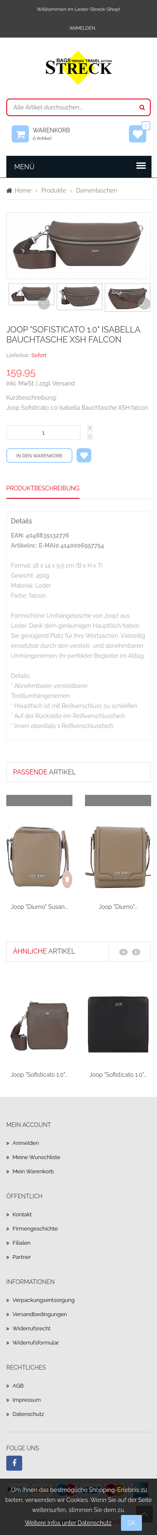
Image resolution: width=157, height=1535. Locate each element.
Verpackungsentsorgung (44, 1300)
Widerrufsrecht (32, 1328)
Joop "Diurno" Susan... (39, 906)
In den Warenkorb (39, 456)
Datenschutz (28, 1414)
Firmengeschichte (35, 1228)
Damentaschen (96, 190)
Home (23, 190)
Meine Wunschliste (36, 1157)
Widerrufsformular (36, 1343)
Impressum (27, 1400)
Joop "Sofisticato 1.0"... (39, 1074)
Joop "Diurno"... (118, 906)
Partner (22, 1257)
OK (131, 1523)
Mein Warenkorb (33, 1171)
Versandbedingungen (40, 1314)
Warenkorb (55, 134)
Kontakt (22, 1214)
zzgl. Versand (57, 383)
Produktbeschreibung (43, 488)
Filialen (22, 1243)
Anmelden (82, 28)
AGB (18, 1386)
